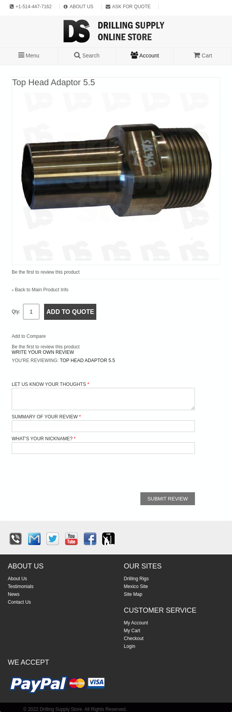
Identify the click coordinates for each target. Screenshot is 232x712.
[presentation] (71, 473)
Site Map (133, 594)
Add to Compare (29, 336)
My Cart (132, 630)
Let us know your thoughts (49, 384)
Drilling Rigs (136, 578)
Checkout (134, 638)
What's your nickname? (42, 438)
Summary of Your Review (45, 417)
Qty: (16, 311)
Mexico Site (136, 586)
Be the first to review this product (46, 272)
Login (129, 646)
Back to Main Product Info (40, 289)
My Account (136, 623)
